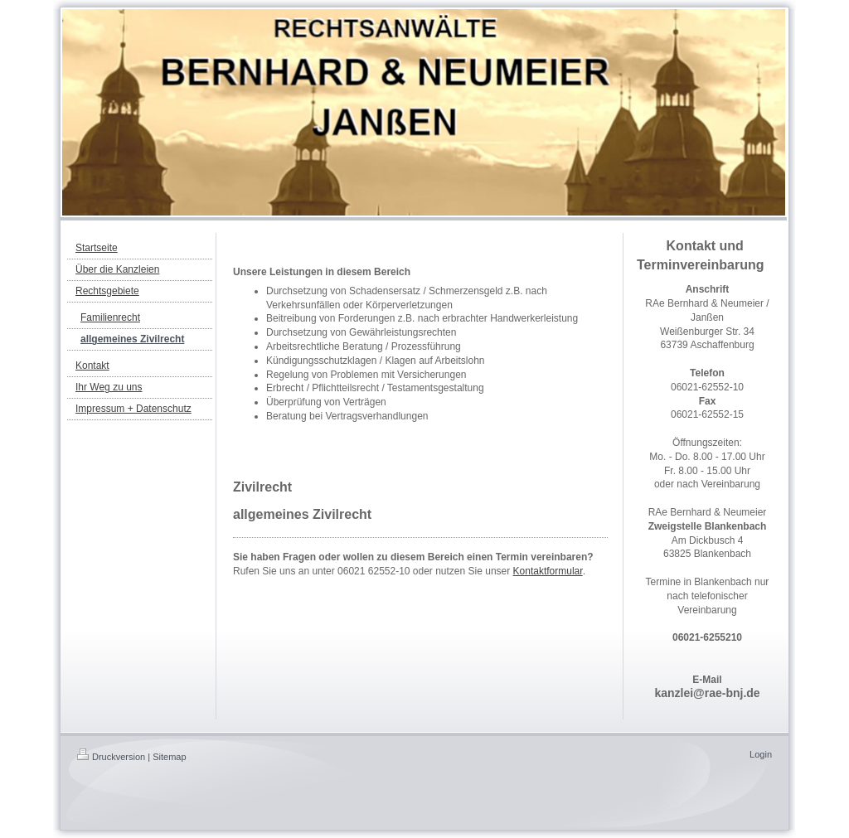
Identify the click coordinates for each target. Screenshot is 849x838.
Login (761, 754)
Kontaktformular (548, 571)
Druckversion (111, 757)
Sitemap (169, 757)
